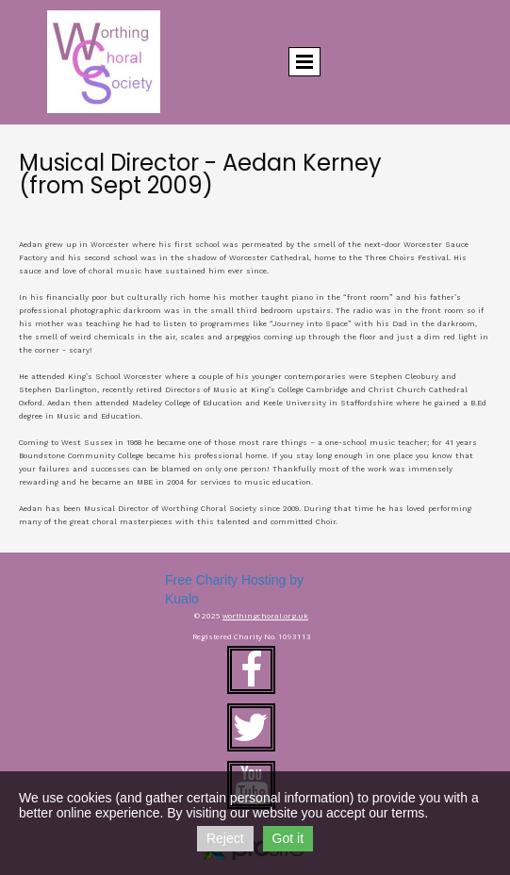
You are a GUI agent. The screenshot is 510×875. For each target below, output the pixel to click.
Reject (225, 838)
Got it (288, 838)
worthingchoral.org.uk (265, 615)
